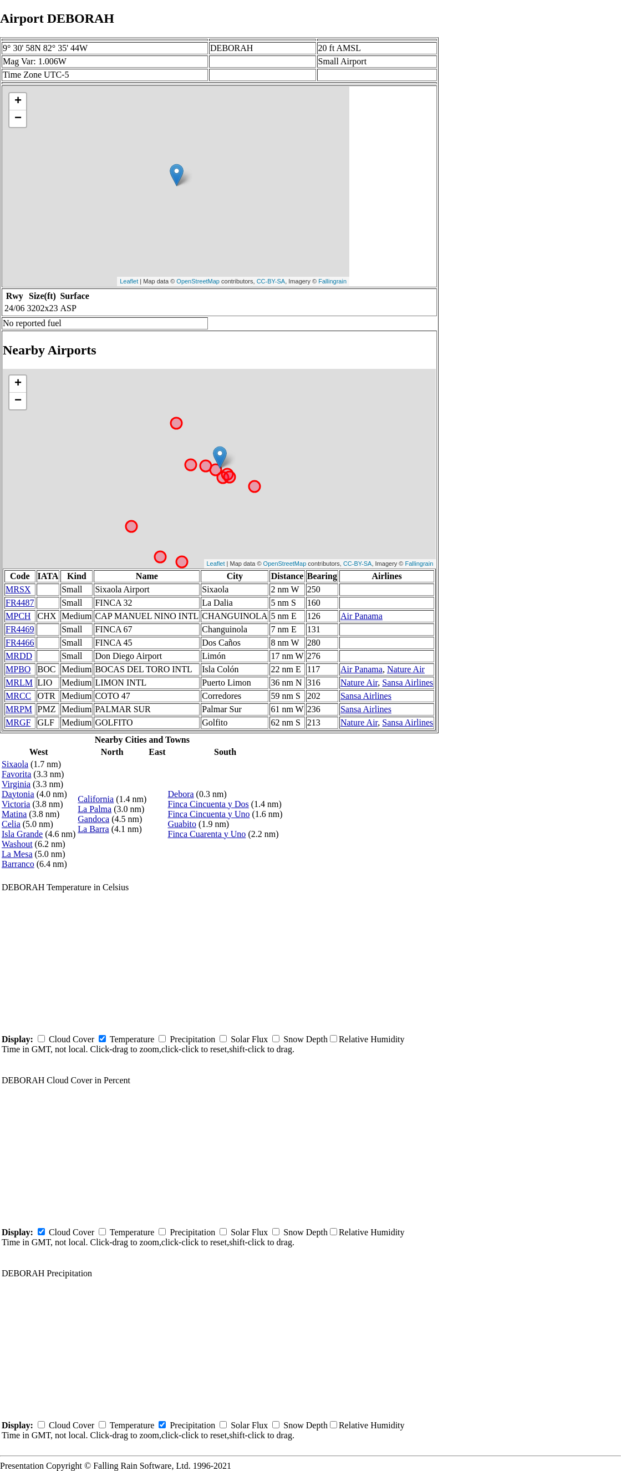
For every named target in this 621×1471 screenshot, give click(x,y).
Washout (17, 844)
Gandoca (93, 819)
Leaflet (129, 281)
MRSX (18, 589)
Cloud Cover (71, 1039)
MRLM (19, 682)
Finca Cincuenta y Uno (209, 814)
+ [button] (18, 101)
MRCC (18, 696)
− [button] (18, 118)
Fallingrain (332, 281)
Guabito (182, 824)
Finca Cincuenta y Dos (208, 804)
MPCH (18, 616)
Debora (181, 794)
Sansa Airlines (407, 682)
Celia (11, 824)
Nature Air (406, 669)
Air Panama (361, 616)
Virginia (16, 784)
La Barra (93, 829)
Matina (14, 814)
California (96, 799)
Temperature (132, 1039)
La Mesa (17, 854)
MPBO (18, 669)
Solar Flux (249, 1039)
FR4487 (20, 602)
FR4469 (20, 629)
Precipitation (192, 1039)
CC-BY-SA (271, 281)
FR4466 (20, 642)
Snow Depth (305, 1039)
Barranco (18, 864)
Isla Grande (22, 834)
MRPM (19, 709)
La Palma (94, 809)
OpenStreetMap (198, 281)
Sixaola (15, 764)
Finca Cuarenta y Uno (207, 834)
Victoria (16, 804)
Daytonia (18, 794)
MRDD (19, 656)
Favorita (16, 774)
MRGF (18, 722)
